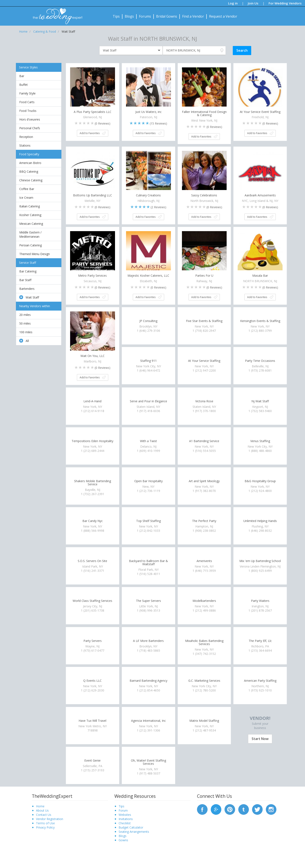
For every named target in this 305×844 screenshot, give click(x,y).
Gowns (123, 840)
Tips (116, 16)
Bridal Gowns (166, 16)
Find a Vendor (193, 16)
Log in (233, 3)
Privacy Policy (45, 827)
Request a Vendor (223, 16)
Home (40, 806)
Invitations (126, 819)
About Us (42, 810)
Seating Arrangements (134, 832)
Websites (125, 815)
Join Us (253, 3)
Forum (123, 810)
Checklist (125, 823)
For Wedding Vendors (285, 3)
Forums (145, 16)
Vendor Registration (49, 819)
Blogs (129, 16)
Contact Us (43, 815)
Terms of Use (45, 823)
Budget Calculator (131, 827)
